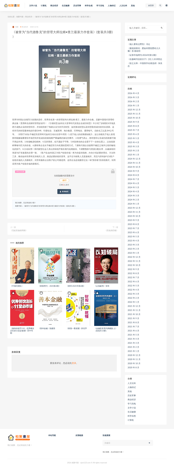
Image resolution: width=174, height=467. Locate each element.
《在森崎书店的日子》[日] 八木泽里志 (145, 59)
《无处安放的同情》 (18, 230)
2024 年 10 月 (134, 167)
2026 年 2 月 (133, 101)
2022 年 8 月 (133, 273)
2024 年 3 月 (133, 195)
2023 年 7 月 (133, 228)
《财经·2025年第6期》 (75, 286)
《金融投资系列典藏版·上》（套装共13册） (105, 329)
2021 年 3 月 (133, 343)
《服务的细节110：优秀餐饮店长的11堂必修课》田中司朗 (22, 330)
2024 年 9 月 (133, 171)
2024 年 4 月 (133, 191)
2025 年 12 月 (134, 109)
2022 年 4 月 (133, 289)
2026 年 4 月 (133, 93)
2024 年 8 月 (133, 175)
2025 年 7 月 (133, 130)
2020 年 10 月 (134, 363)
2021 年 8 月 (133, 322)
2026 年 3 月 (133, 97)
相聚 (15, 27)
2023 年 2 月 (133, 248)
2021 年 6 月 (133, 330)
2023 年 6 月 (133, 232)
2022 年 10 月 (134, 265)
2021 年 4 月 (133, 339)
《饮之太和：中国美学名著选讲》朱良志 (145, 64)
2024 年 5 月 (133, 187)
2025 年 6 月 (133, 134)
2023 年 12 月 (134, 208)
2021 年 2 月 (133, 347)
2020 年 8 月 (133, 367)
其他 (130, 391)
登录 (74, 363)
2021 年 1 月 (133, 351)
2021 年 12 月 (134, 306)
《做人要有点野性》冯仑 (139, 44)
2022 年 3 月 (133, 294)
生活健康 (132, 412)
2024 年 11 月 (134, 163)
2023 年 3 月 (133, 244)
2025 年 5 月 (133, 138)
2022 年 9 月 (133, 269)
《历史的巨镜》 (111, 230)
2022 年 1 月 (133, 302)
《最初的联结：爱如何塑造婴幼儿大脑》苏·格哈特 (144, 49)
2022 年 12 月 (134, 257)
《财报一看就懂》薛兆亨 (76, 328)
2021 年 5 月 (133, 334)
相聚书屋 (19, 17)
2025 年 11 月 (134, 113)
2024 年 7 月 (133, 179)
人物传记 (132, 387)
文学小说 (132, 407)
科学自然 (132, 416)
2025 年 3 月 (133, 146)
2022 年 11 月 (134, 261)
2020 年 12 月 (134, 355)
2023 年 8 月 (133, 224)
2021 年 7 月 (133, 326)
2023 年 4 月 (133, 240)
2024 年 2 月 (133, 199)
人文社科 (132, 383)
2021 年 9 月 (133, 318)
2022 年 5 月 (133, 285)
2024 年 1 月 (133, 203)
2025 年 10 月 (134, 118)
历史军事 (132, 395)
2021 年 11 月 (134, 310)
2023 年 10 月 (134, 216)
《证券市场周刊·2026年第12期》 (143, 55)
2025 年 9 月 (133, 122)
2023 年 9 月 (133, 220)
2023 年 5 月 (133, 236)
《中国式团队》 (16, 286)
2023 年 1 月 (133, 253)
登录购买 (64, 191)
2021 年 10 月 (134, 314)
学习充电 (132, 403)
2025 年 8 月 (133, 126)
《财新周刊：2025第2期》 (49, 286)
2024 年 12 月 (134, 158)
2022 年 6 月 (133, 281)
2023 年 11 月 (134, 212)
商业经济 (28, 17)
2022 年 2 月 (133, 298)
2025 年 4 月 (133, 142)
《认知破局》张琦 (101, 286)
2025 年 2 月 (133, 150)
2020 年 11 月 (134, 359)
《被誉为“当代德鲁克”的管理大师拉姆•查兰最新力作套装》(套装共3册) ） (49, 206)
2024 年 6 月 (133, 183)
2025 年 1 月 (133, 154)
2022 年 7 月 (133, 277)
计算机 (131, 420)
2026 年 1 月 (133, 105)
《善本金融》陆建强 (46, 328)
